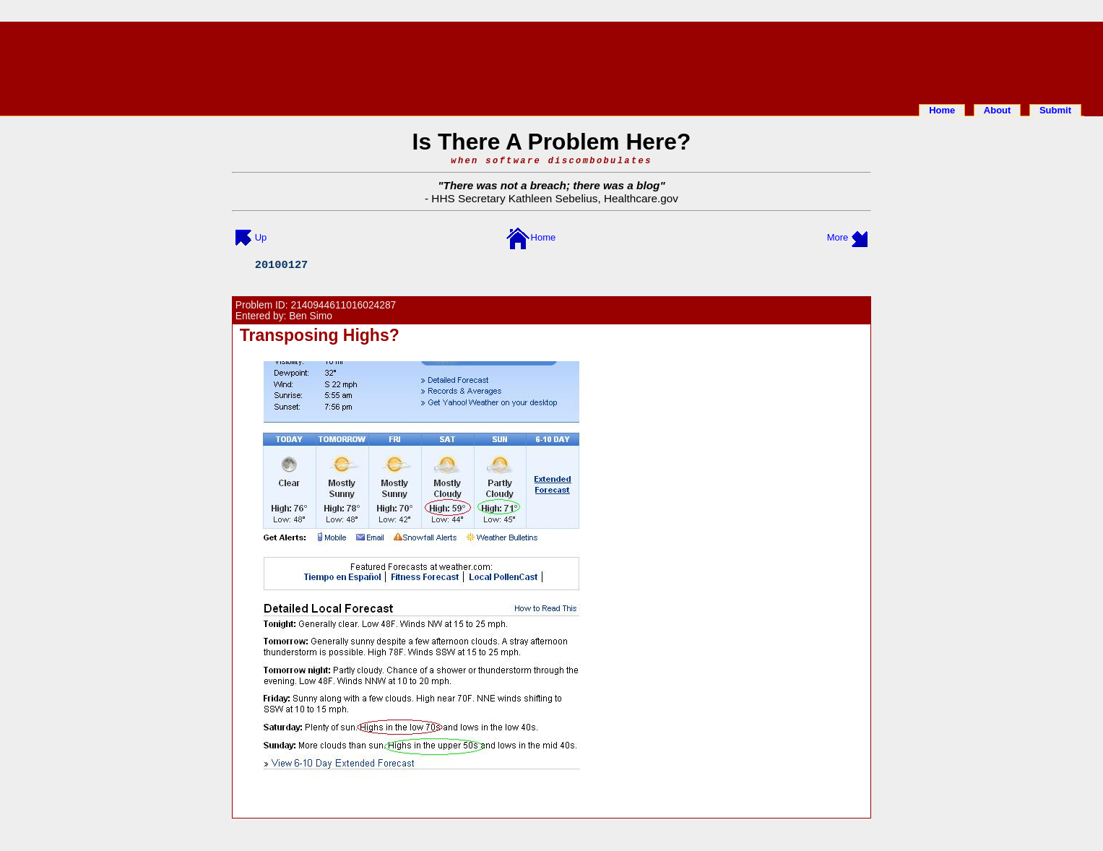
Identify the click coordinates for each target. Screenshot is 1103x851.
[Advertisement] (552, 59)
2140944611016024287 (344, 305)
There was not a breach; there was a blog (552, 185)
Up (261, 237)
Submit (1055, 110)
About (997, 110)
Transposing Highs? (319, 335)
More (838, 237)
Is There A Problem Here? (551, 142)
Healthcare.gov (641, 198)
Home (942, 110)
